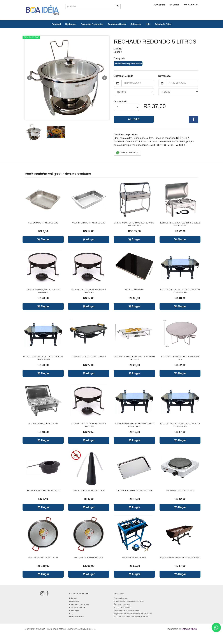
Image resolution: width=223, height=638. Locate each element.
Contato (160, 4)
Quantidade (120, 101)
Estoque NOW (189, 629)
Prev (29, 77)
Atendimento (120, 598)
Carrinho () (191, 4)
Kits (148, 24)
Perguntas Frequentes (92, 24)
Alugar (134, 119)
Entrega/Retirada (123, 76)
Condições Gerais (117, 24)
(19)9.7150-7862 (123, 604)
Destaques (70, 24)
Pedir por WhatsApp (127, 153)
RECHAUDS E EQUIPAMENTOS (128, 64)
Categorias (135, 24)
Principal (56, 24)
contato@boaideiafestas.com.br (130, 601)
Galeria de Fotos (163, 24)
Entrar (174, 4)
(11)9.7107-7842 (123, 607)
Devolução (164, 76)
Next (104, 77)
